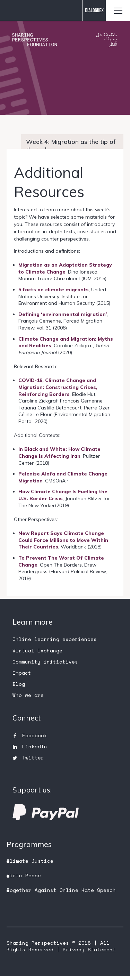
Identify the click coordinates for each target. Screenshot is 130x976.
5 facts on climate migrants (53, 289)
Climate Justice (30, 860)
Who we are (28, 695)
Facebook (34, 735)
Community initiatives (45, 661)
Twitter (33, 757)
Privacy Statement (89, 949)
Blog (18, 684)
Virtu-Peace (24, 875)
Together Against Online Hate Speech (61, 890)
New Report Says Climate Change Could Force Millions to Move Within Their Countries (63, 540)
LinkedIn (34, 746)
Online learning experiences (54, 639)
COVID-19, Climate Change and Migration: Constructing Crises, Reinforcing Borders (57, 387)
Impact (21, 672)
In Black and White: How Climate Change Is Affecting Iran (59, 452)
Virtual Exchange (37, 650)
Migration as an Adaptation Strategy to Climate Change (65, 268)
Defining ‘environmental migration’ (62, 314)
